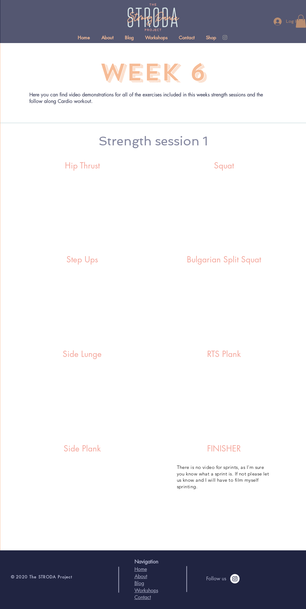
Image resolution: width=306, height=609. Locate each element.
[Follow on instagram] (235, 578)
